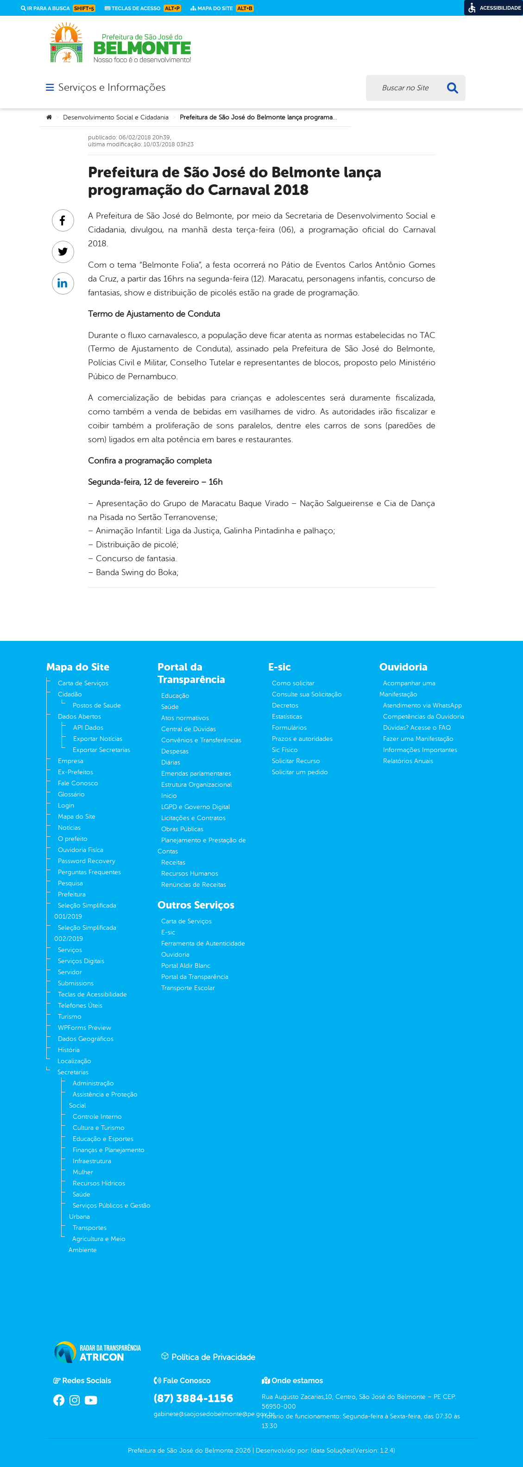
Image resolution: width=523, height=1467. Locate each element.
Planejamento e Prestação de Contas (202, 846)
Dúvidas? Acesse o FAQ (417, 727)
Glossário (71, 794)
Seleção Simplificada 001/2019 (85, 911)
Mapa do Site (76, 816)
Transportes (90, 1227)
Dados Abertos (79, 716)
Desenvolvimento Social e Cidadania (116, 117)
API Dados (88, 727)
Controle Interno (97, 1116)
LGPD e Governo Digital (195, 806)
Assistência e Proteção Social (103, 1100)
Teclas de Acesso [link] (143, 8)
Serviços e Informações (111, 87)
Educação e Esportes (103, 1138)
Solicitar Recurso (296, 761)
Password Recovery (86, 861)
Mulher (83, 1172)
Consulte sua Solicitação (307, 694)
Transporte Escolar (188, 987)
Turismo (70, 1016)
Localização (74, 1061)
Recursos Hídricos (99, 1183)
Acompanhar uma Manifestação (407, 689)
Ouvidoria (175, 954)
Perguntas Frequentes (89, 872)
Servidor (70, 972)
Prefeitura (72, 894)
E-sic (168, 932)
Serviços (70, 950)
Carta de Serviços (83, 683)
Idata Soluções (332, 1450)
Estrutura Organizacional (196, 784)
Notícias (69, 827)
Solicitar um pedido (300, 772)
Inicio (169, 795)
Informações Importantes (420, 749)
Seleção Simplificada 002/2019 (85, 933)
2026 (242, 1450)
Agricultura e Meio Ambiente (97, 1244)
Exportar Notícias (97, 738)
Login (66, 805)
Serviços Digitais (81, 961)
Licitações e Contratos (193, 818)
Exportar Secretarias (101, 749)
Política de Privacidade (208, 1357)
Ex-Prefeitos (75, 772)
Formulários (289, 727)
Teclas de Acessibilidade (92, 994)
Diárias (170, 762)
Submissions (76, 983)
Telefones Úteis (80, 1005)
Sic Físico (285, 749)
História (69, 1050)
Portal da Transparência (194, 976)
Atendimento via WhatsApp (422, 705)
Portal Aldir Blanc (185, 965)
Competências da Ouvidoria (423, 716)
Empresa (70, 761)
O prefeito (73, 838)
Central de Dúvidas (188, 729)
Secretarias (72, 1072)
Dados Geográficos (85, 1038)
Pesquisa (70, 883)
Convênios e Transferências (201, 740)
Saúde (81, 1194)
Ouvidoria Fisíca (80, 849)
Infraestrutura (92, 1161)
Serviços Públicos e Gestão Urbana (110, 1211)
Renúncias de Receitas (193, 884)
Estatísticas (287, 716)
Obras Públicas (182, 829)
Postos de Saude (97, 705)
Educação (175, 695)
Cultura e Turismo (99, 1127)
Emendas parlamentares (196, 773)
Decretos (285, 705)
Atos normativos (185, 718)
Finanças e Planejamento (109, 1150)
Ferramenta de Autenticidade (203, 943)
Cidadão (70, 694)
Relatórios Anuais (408, 761)
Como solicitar (293, 683)
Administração (93, 1083)
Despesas (175, 751)
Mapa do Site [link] (222, 8)
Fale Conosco (78, 783)
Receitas (173, 862)
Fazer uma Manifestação (418, 738)
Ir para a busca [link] (58, 8)
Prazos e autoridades (302, 738)
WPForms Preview (84, 1027)
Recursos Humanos (189, 873)
